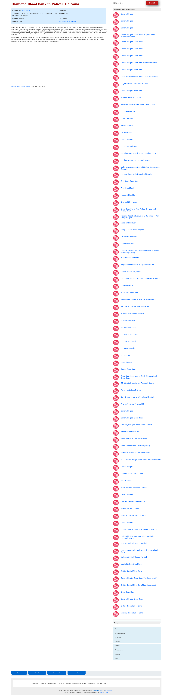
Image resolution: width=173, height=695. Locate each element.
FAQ (105, 683)
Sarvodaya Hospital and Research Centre (136, 425)
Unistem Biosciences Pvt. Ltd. (132, 474)
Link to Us (61, 683)
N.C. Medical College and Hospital (133, 543)
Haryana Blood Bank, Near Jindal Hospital (136, 174)
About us (43, 683)
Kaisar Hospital (126, 362)
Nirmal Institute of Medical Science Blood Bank (138, 153)
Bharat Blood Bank (128, 320)
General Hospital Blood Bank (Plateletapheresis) (139, 578)
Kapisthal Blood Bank (129, 195)
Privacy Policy (109, 690)
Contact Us (56, 673)
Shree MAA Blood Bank (129, 292)
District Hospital (127, 118)
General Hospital (127, 14)
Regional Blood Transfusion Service (134, 84)
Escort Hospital (126, 132)
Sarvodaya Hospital (128, 348)
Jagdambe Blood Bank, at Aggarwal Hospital (137, 265)
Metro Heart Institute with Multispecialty (135, 446)
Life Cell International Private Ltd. (133, 501)
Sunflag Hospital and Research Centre (135, 160)
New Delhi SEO (103, 692)
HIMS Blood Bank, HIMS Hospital (133, 515)
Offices (117, 641)
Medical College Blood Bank (131, 564)
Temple (117, 654)
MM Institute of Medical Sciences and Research (138, 299)
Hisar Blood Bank (127, 244)
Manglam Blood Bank (129, 223)
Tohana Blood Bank (128, 369)
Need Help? (35, 683)
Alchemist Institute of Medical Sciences (135, 453)
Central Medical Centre (129, 146)
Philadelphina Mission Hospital (132, 313)
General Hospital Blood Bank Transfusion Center (139, 63)
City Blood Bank (127, 286)
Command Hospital (128, 111)
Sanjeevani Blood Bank (129, 334)
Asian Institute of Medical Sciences (134, 439)
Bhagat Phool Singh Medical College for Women (139, 529)
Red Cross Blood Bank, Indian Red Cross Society (139, 77)
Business (118, 637)
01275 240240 (26, 10)
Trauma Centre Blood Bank (131, 97)
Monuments (119, 650)
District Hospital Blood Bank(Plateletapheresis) (138, 585)
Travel (117, 629)
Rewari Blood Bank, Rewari (131, 272)
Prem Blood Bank (127, 188)
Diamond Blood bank (128, 202)
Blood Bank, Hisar (127, 592)
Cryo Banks (125, 355)
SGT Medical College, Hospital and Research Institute (141, 460)
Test (116, 658)
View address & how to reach (67, 21)
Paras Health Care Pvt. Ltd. (131, 390)
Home (19, 673)
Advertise (76, 673)
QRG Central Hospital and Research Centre (137, 383)
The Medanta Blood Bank (130, 432)
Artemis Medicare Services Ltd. (132, 404)
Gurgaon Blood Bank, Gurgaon (132, 230)
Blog (84, 683)
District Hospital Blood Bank (131, 571)
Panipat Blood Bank (128, 327)
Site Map (99, 683)
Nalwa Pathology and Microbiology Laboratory (138, 104)
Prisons (117, 646)
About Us (37, 673)
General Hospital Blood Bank (131, 42)
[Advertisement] (79, 65)
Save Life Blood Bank (129, 237)
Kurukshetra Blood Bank (130, 258)
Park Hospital (126, 481)
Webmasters (52, 683)
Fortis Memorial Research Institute (133, 487)
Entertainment (120, 633)
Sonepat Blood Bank (128, 341)
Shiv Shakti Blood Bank (129, 181)
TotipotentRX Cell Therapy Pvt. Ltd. (134, 557)
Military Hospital (127, 125)
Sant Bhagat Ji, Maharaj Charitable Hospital (137, 397)
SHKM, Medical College (130, 508)
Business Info (77, 683)
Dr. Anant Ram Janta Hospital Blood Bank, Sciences (140, 279)
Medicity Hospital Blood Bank (132, 613)
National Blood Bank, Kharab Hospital (135, 306)
